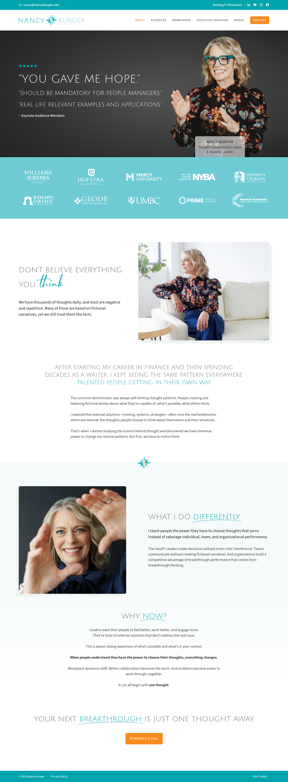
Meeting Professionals (227, 5)
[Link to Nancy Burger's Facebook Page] (267, 5)
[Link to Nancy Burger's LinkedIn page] (249, 5)
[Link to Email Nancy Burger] (39, 5)
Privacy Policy (59, 776)
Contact (259, 20)
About (140, 20)
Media (239, 20)
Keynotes (158, 20)
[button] (261, 776)
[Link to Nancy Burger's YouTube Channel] (255, 5)
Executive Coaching (212, 20)
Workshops (181, 20)
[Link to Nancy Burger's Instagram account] (261, 5)
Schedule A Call (144, 738)
